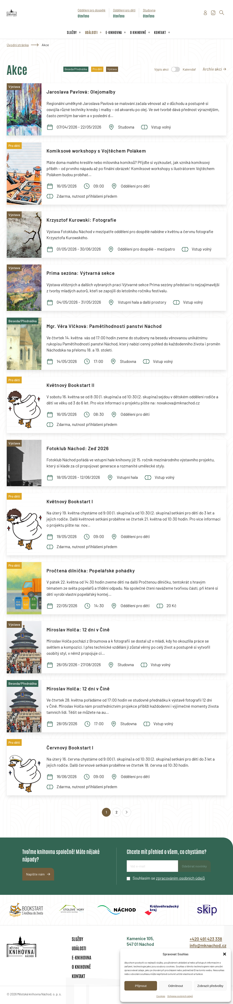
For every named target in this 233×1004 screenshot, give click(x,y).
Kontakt (160, 32)
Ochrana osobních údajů (180, 996)
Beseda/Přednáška (76, 69)
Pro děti (97, 69)
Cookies (160, 996)
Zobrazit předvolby (210, 986)
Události (91, 32)
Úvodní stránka (18, 45)
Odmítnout (175, 986)
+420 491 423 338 (206, 938)
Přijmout (140, 986)
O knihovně (138, 32)
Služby (72, 32)
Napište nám (35, 874)
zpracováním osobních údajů (180, 878)
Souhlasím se (169, 878)
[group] (26, 910)
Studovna (149, 10)
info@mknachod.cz (208, 945)
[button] (224, 954)
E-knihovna (114, 32)
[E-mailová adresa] (152, 866)
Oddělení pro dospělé (91, 10)
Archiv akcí (212, 69)
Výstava (112, 69)
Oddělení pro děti (124, 10)
